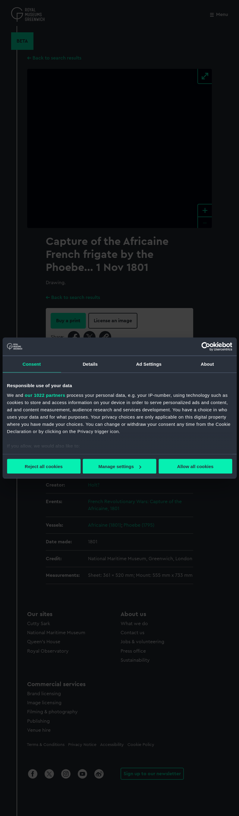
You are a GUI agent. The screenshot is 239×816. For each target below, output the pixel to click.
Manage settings (119, 466)
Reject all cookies (44, 466)
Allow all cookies (195, 466)
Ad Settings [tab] (148, 364)
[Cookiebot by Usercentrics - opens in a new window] (205, 346)
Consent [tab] (32, 364)
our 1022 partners (45, 394)
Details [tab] (90, 364)
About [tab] (207, 364)
